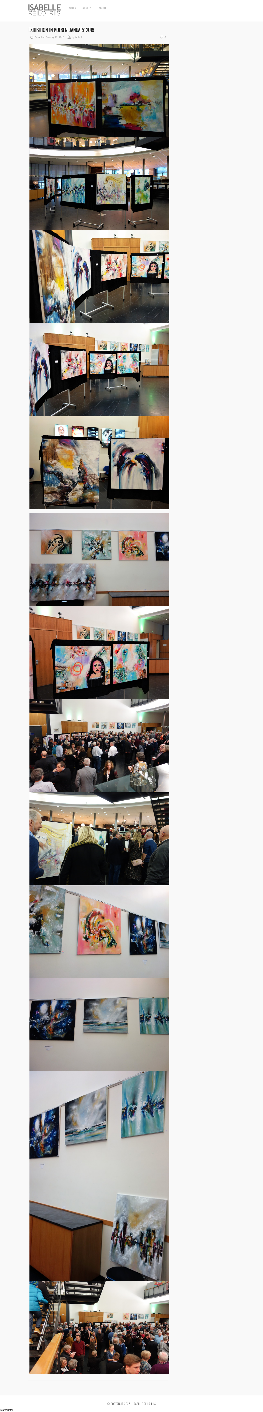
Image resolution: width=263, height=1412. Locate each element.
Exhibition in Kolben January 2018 (61, 30)
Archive (87, 8)
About (102, 8)
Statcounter (6, 1410)
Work (72, 8)
